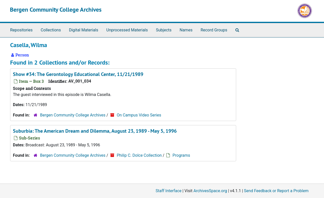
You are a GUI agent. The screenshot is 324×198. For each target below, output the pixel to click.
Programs (181, 155)
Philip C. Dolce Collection (139, 155)
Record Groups (213, 30)
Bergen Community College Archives (56, 9)
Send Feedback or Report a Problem (276, 190)
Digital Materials (83, 30)
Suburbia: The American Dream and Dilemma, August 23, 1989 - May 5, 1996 (95, 131)
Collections (51, 30)
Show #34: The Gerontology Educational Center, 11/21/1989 (78, 74)
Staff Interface (168, 190)
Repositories (21, 30)
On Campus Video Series (139, 115)
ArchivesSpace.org (210, 190)
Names (186, 30)
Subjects (163, 30)
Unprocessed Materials (127, 30)
